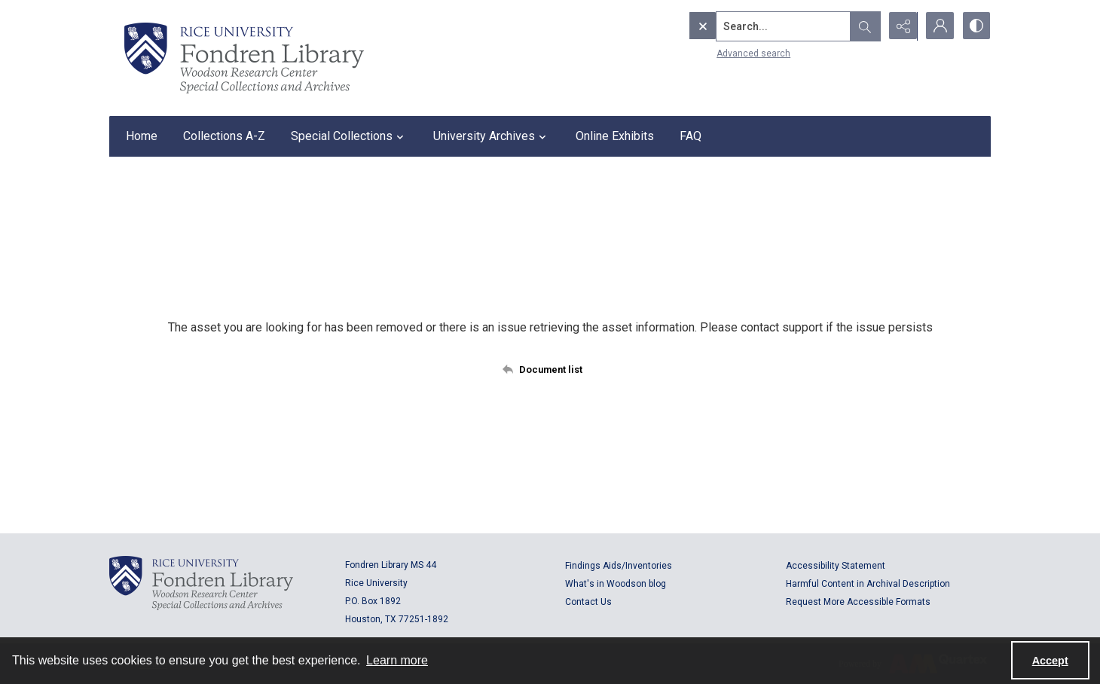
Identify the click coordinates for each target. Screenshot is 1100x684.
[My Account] (938, 26)
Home (141, 136)
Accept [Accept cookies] (1050, 661)
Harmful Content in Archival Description (868, 584)
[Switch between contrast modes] (975, 26)
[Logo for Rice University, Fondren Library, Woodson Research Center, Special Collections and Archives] (201, 583)
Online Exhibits (615, 136)
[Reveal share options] (900, 26)
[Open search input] (862, 26)
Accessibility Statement (835, 565)
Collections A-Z (224, 136)
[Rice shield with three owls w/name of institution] (244, 58)
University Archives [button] (491, 136)
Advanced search (722, 53)
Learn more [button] (397, 660)
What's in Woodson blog (615, 584)
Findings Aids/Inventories (618, 565)
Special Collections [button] (349, 136)
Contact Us (588, 602)
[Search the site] (752, 26)
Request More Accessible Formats (858, 602)
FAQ (690, 136)
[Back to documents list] (550, 369)
